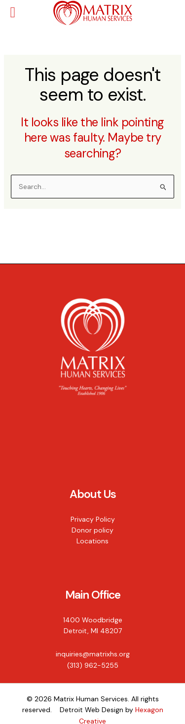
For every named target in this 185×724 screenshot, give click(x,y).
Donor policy (92, 530)
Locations (92, 540)
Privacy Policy (93, 519)
